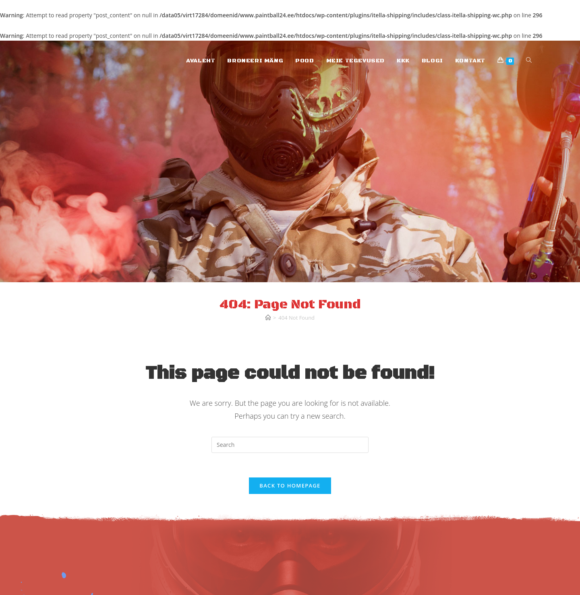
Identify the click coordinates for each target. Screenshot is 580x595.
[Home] (268, 317)
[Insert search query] (290, 445)
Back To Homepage (289, 485)
